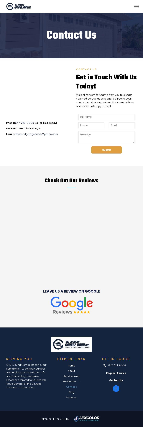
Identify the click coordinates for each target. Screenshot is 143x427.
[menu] (136, 6)
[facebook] (116, 389)
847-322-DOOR (24, 123)
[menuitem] (71, 365)
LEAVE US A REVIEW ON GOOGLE (71, 291)
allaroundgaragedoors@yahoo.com (36, 134)
